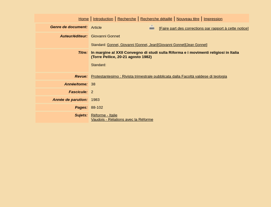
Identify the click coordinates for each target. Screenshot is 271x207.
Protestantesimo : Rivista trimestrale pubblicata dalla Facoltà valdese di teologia (159, 76)
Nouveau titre (188, 19)
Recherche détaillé (156, 19)
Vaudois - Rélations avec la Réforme (122, 119)
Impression (213, 19)
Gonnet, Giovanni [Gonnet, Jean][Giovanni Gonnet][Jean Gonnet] (157, 45)
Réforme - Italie (104, 115)
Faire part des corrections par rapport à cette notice (204, 28)
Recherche (126, 19)
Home (84, 19)
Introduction (103, 19)
